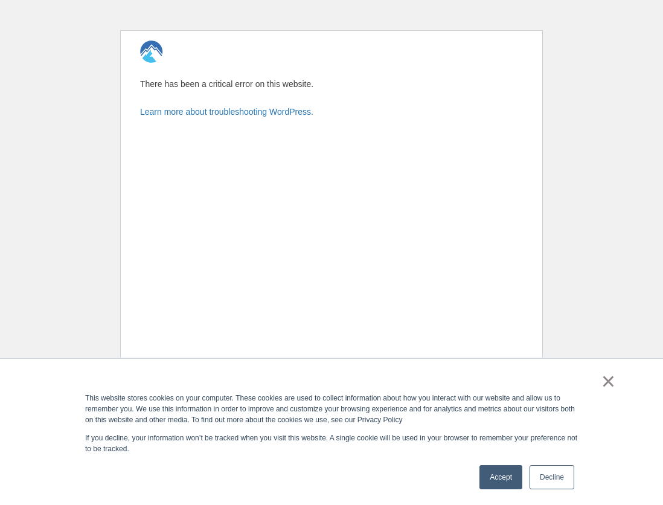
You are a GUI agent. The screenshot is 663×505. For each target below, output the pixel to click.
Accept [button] (501, 477)
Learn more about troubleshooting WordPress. (226, 112)
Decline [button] (552, 477)
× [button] (608, 381)
